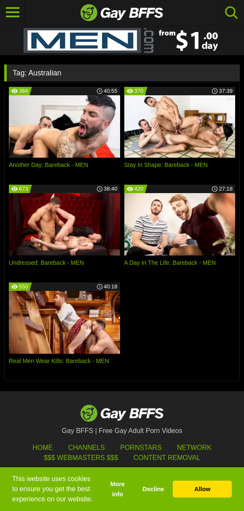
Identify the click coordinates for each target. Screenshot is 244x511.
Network (194, 447)
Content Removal (166, 457)
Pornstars (140, 447)
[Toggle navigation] (12, 12)
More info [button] (117, 489)
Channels (86, 447)
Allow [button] (202, 489)
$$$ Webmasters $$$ (81, 457)
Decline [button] (153, 489)
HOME (42, 447)
